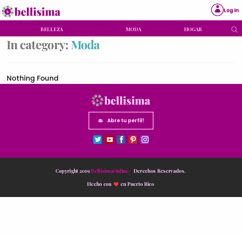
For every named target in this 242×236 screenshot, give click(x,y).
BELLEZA (51, 29)
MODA (133, 29)
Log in (231, 10)
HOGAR (193, 29)
